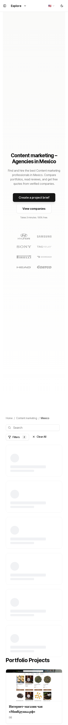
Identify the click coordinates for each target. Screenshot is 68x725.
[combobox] (51, 6)
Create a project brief (34, 197)
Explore (18, 6)
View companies (34, 208)
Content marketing (26, 418)
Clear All (39, 436)
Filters (17, 437)
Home (9, 418)
